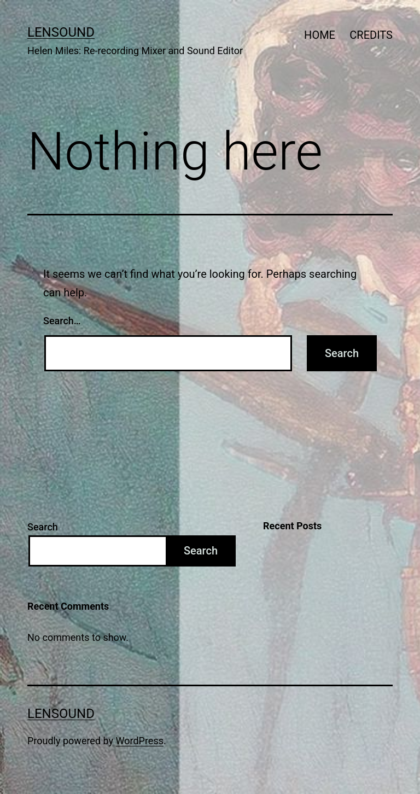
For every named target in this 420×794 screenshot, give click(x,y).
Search (42, 527)
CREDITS (371, 35)
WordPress (140, 740)
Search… (62, 320)
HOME (319, 35)
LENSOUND (61, 32)
